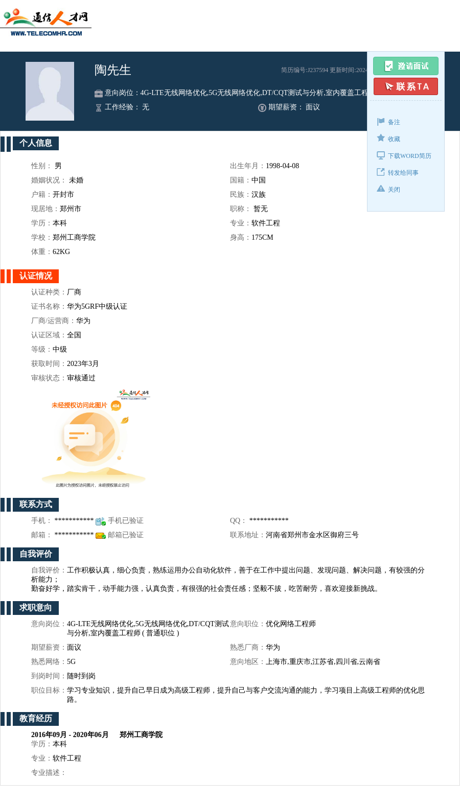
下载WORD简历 (404, 155)
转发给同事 (398, 172)
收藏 (388, 138)
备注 (388, 121)
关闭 (388, 189)
